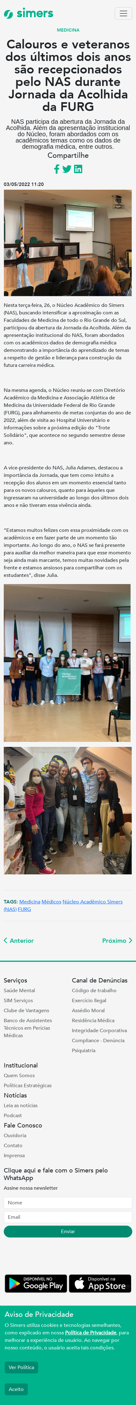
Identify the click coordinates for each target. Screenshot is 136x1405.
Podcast (13, 1115)
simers (28, 13)
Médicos (51, 901)
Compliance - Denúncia (98, 1040)
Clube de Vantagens (26, 1010)
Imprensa (14, 1155)
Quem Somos (19, 1075)
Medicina (29, 901)
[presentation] (51, 1257)
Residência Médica (93, 1020)
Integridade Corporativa (99, 1030)
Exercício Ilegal (89, 1000)
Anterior (19, 941)
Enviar (68, 1231)
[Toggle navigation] (123, 13)
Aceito (16, 1389)
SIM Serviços (18, 1000)
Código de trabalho (94, 990)
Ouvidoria (15, 1135)
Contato (13, 1145)
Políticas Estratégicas (28, 1085)
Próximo (117, 941)
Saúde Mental (19, 990)
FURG (24, 909)
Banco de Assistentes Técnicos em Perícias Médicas (28, 1028)
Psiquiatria (83, 1050)
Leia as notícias (21, 1105)
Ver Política (21, 1367)
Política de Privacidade (90, 1332)
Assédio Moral (88, 1010)
